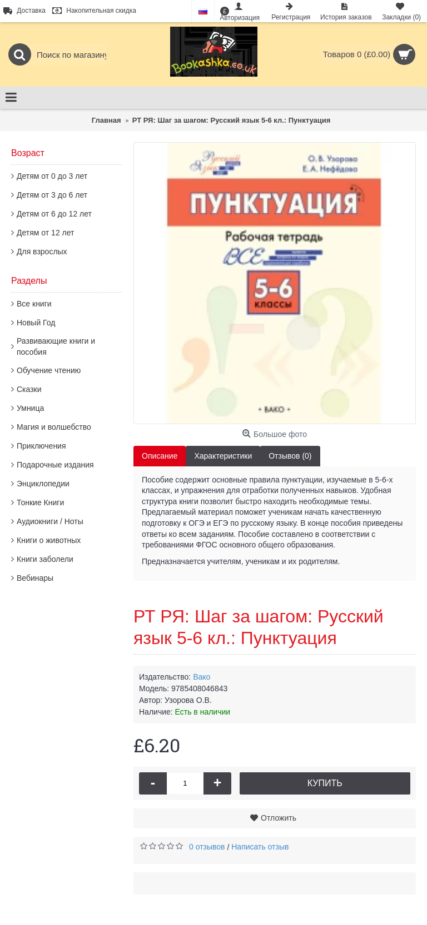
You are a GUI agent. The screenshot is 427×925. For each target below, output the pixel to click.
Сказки (29, 389)
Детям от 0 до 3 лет (52, 176)
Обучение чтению (49, 370)
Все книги (34, 303)
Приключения (41, 445)
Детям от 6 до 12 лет (54, 213)
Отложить (278, 817)
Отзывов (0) (290, 455)
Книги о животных (49, 540)
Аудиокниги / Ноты (50, 521)
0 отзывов (207, 846)
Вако (201, 676)
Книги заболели (45, 559)
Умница (30, 408)
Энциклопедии (43, 483)
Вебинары (35, 578)
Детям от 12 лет (45, 232)
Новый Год (36, 322)
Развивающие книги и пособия (56, 346)
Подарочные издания (55, 464)
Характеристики (223, 455)
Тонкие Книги (40, 502)
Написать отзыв (260, 846)
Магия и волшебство (54, 427)
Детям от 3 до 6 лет (52, 194)
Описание (159, 455)
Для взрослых (42, 251)
